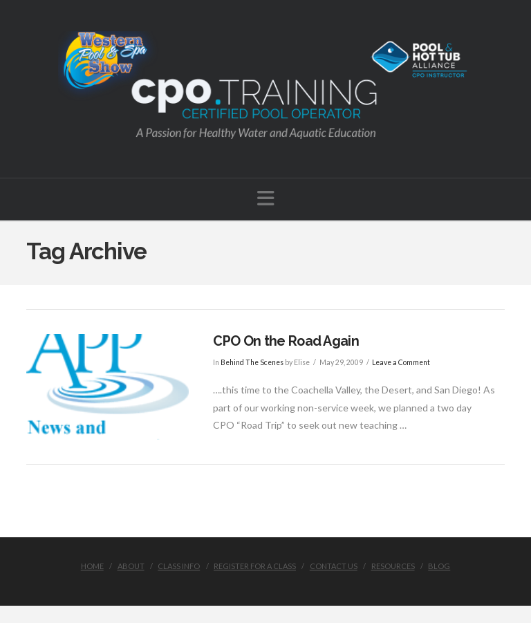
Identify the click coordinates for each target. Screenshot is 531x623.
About (131, 565)
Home (92, 565)
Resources (393, 565)
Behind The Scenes (252, 362)
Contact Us (333, 565)
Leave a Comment (401, 362)
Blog (439, 565)
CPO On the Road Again (286, 341)
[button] (265, 198)
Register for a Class (255, 565)
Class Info (179, 565)
